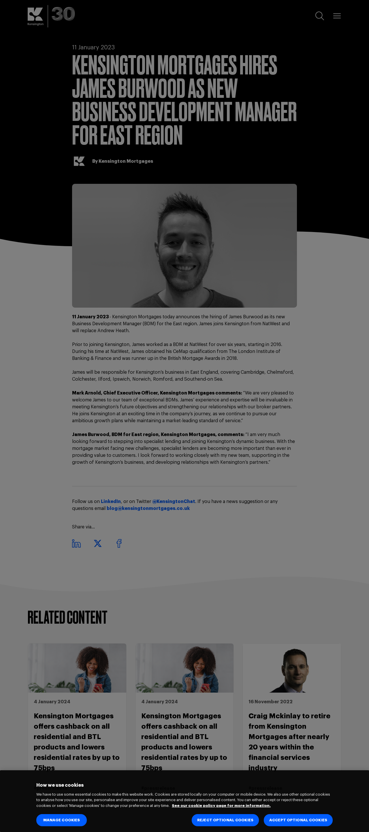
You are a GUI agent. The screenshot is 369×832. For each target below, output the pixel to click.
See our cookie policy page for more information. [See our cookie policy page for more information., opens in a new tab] (221, 805)
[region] (184, 801)
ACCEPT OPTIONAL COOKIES (298, 820)
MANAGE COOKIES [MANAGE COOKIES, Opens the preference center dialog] (61, 820)
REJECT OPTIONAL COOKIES (225, 820)
